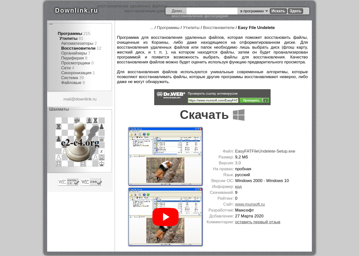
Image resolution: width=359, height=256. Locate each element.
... (51, 23)
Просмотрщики (75, 63)
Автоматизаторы (77, 43)
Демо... (178, 11)
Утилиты (68, 38)
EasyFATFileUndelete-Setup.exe (265, 151)
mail (67, 99)
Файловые (71, 82)
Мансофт (244, 210)
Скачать (212, 115)
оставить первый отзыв (257, 222)
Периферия (72, 58)
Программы (70, 33)
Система (69, 77)
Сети (65, 68)
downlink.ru (86, 99)
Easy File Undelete (256, 27)
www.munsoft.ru (250, 204)
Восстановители (78, 48)
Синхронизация (76, 73)
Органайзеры (74, 53)
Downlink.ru (76, 10)
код (238, 186)
